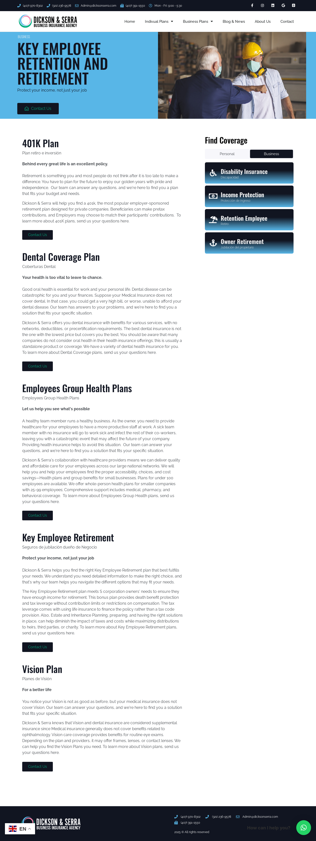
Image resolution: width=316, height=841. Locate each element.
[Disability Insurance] (213, 172)
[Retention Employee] (213, 219)
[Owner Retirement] (213, 243)
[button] (303, 827)
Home (129, 21)
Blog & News (234, 21)
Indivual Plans (159, 21)
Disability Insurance (244, 171)
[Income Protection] (213, 196)
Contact (287, 21)
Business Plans (198, 21)
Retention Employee (244, 218)
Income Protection (242, 194)
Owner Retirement (242, 241)
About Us (263, 21)
